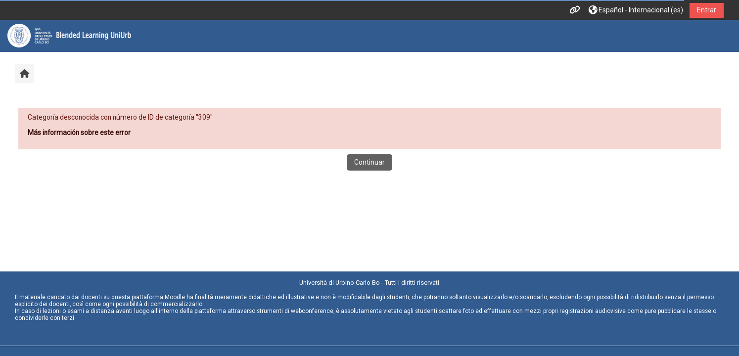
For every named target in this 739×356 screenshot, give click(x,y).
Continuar (369, 162)
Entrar (706, 10)
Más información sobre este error (79, 132)
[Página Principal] (69, 36)
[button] (636, 10)
